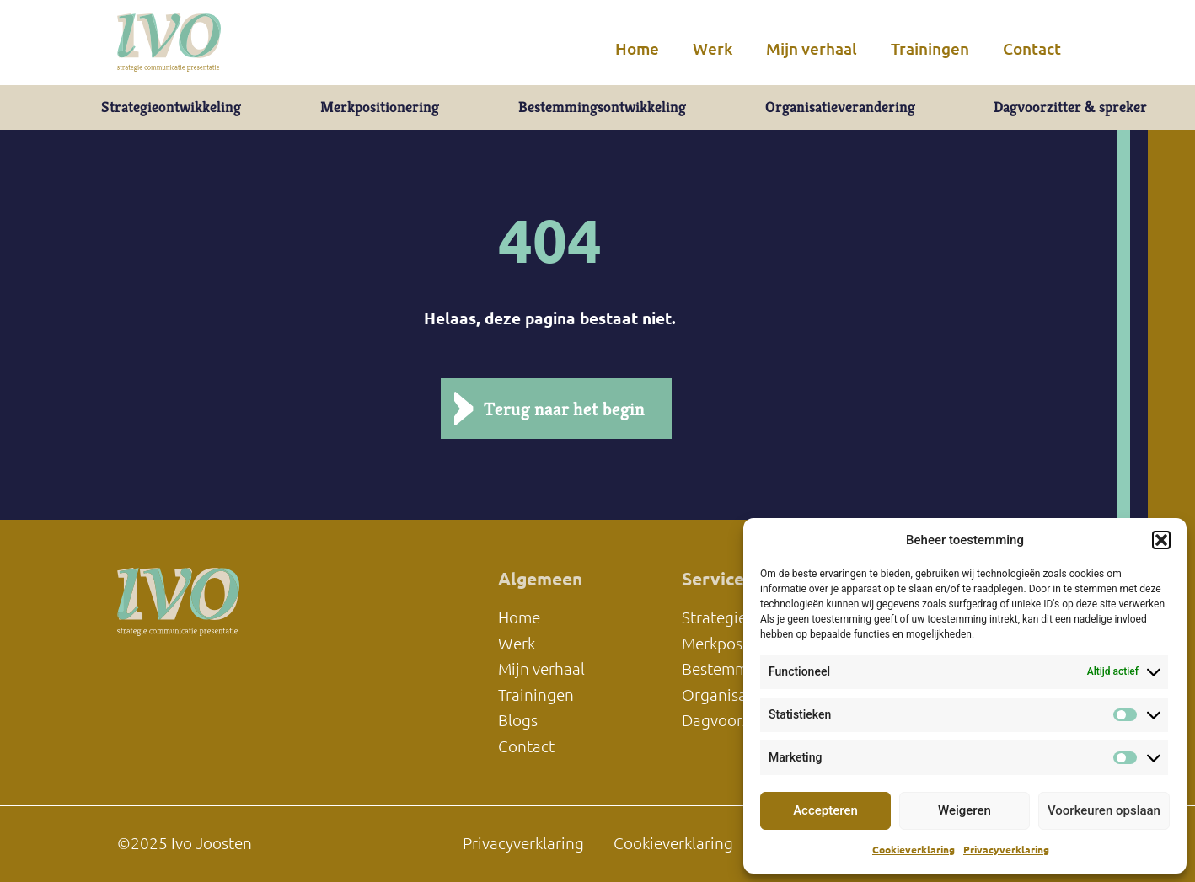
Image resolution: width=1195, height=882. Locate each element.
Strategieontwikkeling (171, 107)
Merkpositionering (379, 107)
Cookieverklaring (913, 849)
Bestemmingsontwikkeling (602, 107)
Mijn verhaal (811, 49)
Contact (1032, 49)
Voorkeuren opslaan (1104, 810)
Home (637, 49)
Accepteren (825, 810)
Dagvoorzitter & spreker (1070, 107)
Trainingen (930, 49)
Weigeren (964, 810)
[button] (1161, 540)
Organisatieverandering (840, 107)
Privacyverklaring (1006, 849)
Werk (712, 49)
